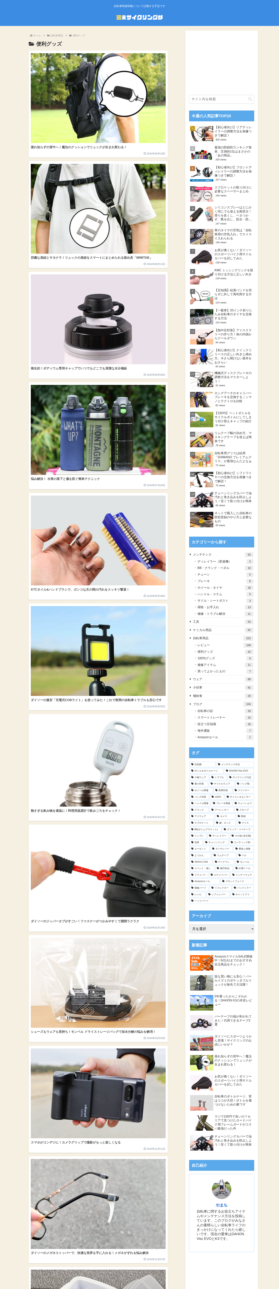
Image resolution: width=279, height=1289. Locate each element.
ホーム (104, 1276)
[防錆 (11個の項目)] (245, 816)
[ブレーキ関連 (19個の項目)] (221, 803)
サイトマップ (151, 1276)
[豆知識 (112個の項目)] (202, 764)
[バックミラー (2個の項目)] (243, 888)
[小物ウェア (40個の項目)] (199, 777)
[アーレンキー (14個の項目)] (222, 810)
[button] (250, 99)
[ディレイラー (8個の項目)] (218, 836)
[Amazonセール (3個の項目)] (204, 881)
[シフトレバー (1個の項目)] (218, 895)
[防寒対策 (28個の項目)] (223, 790)
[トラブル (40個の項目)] (218, 777)
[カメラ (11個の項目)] (225, 816)
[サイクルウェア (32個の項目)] (221, 784)
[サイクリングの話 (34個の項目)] (240, 777)
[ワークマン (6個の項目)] (223, 862)
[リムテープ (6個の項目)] (224, 855)
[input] (221, 99)
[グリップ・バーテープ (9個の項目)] (238, 829)
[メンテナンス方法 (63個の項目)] (235, 764)
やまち (221, 1205)
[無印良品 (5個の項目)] (224, 868)
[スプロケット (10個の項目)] (201, 823)
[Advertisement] (221, 61)
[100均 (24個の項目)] (217, 797)
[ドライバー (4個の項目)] (198, 875)
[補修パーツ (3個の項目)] (199, 888)
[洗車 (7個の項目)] (196, 842)
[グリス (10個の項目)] (245, 823)
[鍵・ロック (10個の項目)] (225, 823)
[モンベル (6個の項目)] (244, 862)
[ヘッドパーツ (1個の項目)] (221, 901)
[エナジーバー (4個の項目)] (219, 875)
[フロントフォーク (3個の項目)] (237, 881)
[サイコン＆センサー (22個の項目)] (239, 797)
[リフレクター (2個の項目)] (220, 888)
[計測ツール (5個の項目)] (244, 868)
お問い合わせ (171, 1276)
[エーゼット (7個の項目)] (199, 849)
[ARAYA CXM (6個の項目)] (200, 862)
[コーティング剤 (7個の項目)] (241, 842)
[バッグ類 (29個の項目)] (244, 784)
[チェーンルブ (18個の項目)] (243, 803)
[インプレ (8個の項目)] (198, 836)
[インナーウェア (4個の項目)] (242, 875)
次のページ (99, 505)
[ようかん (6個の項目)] (200, 855)
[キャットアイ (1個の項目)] (242, 895)
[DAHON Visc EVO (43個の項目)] (239, 771)
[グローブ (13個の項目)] (244, 810)
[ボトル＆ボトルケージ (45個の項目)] (206, 771)
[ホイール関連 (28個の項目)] (201, 790)
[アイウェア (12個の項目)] (201, 816)
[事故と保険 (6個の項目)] (244, 849)
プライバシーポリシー (125, 1276)
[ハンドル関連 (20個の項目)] (199, 803)
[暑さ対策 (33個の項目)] (198, 784)
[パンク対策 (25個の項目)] (199, 797)
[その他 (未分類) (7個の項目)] (242, 836)
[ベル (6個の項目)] (245, 855)
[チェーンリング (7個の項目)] (215, 842)
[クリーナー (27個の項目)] (243, 790)
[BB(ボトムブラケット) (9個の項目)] (205, 829)
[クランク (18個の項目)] (199, 810)
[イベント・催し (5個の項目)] (201, 868)
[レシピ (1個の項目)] (197, 895)
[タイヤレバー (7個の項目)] (221, 849)
